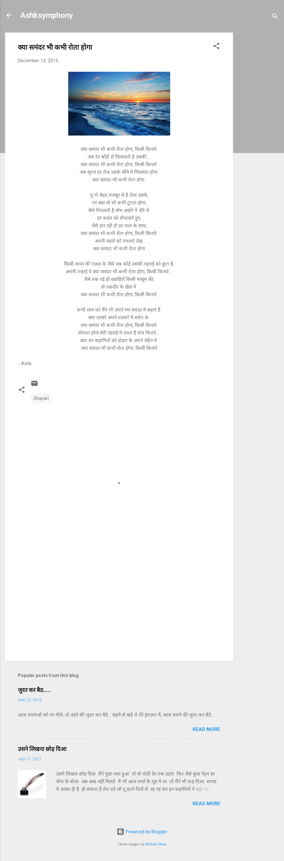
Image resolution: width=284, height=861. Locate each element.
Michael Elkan (156, 844)
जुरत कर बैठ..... (34, 690)
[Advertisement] (258, 128)
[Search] (275, 17)
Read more (206, 729)
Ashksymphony (46, 15)
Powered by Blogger (142, 832)
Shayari (41, 398)
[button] (216, 47)
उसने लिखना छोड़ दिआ (42, 749)
